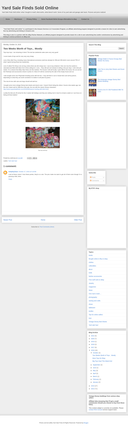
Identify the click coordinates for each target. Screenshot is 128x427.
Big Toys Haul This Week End (102, 361)
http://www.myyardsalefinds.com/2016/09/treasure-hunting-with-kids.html (25, 89)
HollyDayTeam (13, 171)
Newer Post (7, 220)
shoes (91, 304)
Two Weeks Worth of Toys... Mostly (104, 355)
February (96, 379)
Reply (10, 179)
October (96, 353)
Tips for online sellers (96, 314)
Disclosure (18, 19)
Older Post (78, 220)
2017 (93, 347)
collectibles (92, 266)
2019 (93, 341)
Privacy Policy (32, 19)
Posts (92, 177)
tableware (92, 307)
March (95, 376)
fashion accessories (95, 276)
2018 (93, 344)
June (94, 368)
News (90, 290)
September (96, 365)
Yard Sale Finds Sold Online (30, 8)
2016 (93, 350)
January (96, 382)
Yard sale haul (12, 161)
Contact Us (85, 19)
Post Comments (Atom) (47, 227)
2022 (93, 336)
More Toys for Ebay (98, 358)
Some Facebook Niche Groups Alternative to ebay (59, 19)
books (91, 255)
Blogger (86, 423)
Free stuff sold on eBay (96, 280)
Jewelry (91, 283)
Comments (94, 180)
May (94, 370)
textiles (91, 311)
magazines (92, 287)
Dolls (90, 273)
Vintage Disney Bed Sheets (98, 322)
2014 (93, 389)
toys (90, 318)
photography (93, 297)
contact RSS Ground (95, 410)
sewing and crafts (94, 301)
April (94, 373)
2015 (93, 386)
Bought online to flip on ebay (98, 259)
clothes (91, 262)
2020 (93, 339)
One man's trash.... (95, 294)
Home (8, 19)
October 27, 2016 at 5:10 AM (27, 171)
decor (90, 269)
